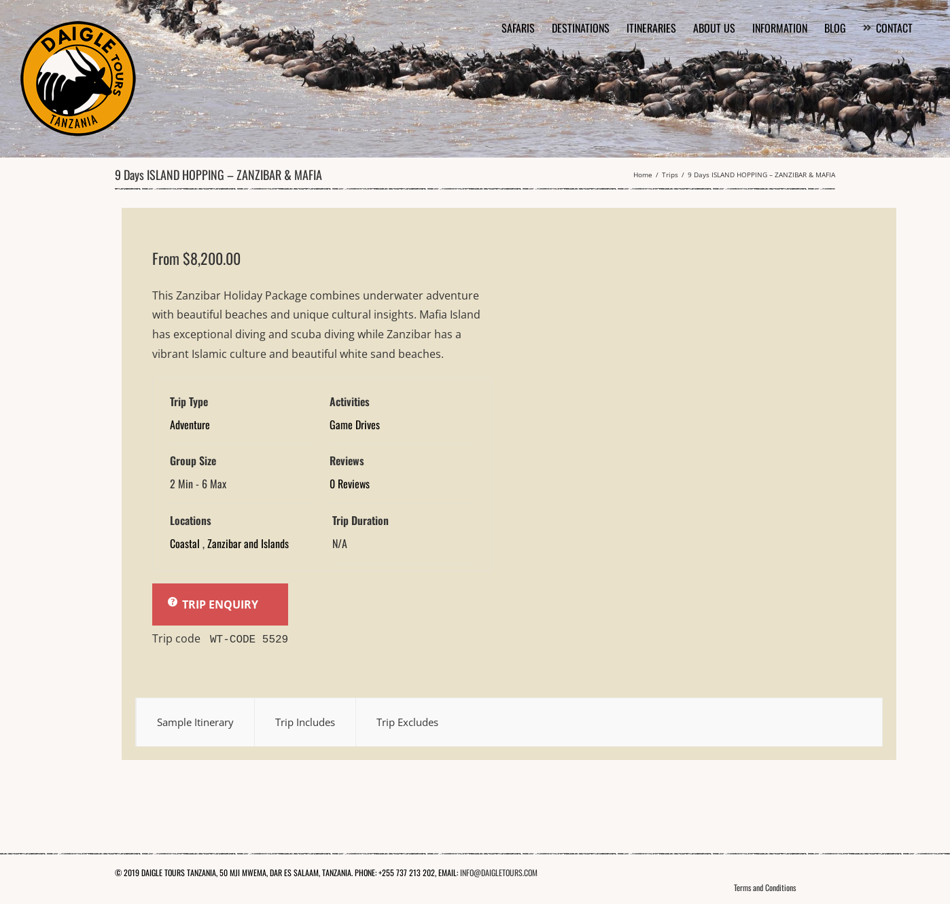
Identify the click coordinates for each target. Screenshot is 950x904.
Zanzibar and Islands (248, 543)
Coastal (185, 543)
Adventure (190, 424)
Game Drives (355, 424)
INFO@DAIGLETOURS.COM (499, 871)
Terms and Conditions (765, 886)
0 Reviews (350, 483)
